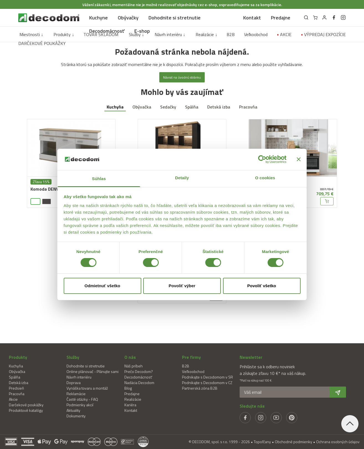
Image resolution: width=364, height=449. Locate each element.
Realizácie (132, 399)
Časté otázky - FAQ (82, 399)
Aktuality (73, 410)
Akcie (13, 399)
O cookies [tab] (265, 177)
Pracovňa (248, 107)
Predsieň (16, 388)
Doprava (73, 382)
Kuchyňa (115, 107)
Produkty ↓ (63, 34)
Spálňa (191, 107)
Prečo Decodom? (138, 371)
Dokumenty (76, 416)
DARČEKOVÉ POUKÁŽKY (42, 43)
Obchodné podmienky (293, 442)
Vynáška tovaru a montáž (87, 388)
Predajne (280, 17)
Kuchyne (98, 17)
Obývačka (141, 107)
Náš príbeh (133, 366)
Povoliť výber (182, 285)
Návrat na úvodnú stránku (182, 77)
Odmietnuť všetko (102, 285)
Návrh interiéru (78, 377)
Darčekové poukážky (26, 405)
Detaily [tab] (182, 177)
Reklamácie (76, 394)
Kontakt (252, 17)
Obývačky (128, 17)
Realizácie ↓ (206, 34)
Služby (72, 357)
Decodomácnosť (106, 31)
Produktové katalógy (26, 410)
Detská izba (218, 107)
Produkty (18, 357)
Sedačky (168, 107)
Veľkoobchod (256, 34)
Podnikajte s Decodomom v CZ (207, 382)
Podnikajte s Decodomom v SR (207, 377)
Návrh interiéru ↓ (170, 34)
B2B (231, 34)
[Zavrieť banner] (299, 159)
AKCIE (284, 34)
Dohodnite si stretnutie (174, 17)
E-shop (142, 31)
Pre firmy (191, 357)
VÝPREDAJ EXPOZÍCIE (323, 34)
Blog (128, 388)
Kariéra (130, 405)
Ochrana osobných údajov (338, 442)
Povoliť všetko (261, 285)
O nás (130, 357)
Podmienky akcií (79, 405)
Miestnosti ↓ (31, 34)
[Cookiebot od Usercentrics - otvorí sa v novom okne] (262, 159)
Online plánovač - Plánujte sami (92, 371)
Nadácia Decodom (139, 382)
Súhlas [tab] (99, 178)
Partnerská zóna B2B (199, 388)
